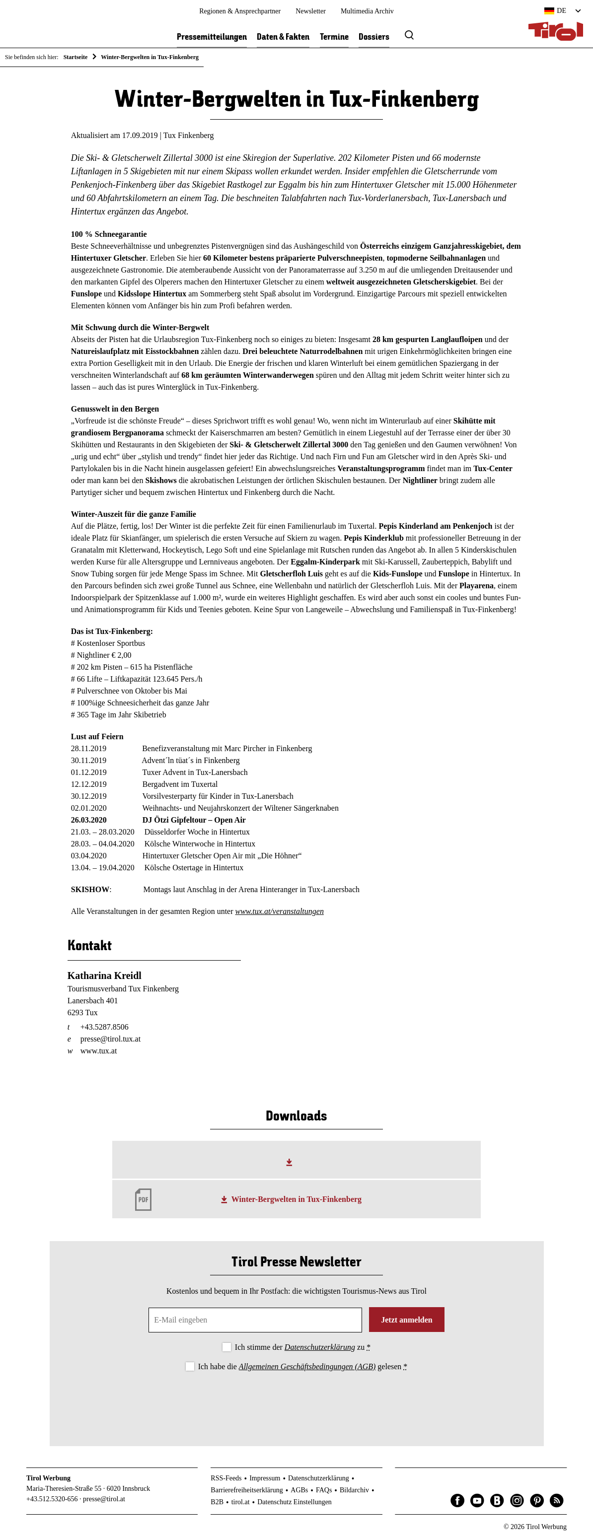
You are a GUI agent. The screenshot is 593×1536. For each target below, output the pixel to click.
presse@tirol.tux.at (110, 1039)
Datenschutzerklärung (320, 1347)
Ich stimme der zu (303, 1347)
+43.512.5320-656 (52, 1499)
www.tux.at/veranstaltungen (279, 911)
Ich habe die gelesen (303, 1366)
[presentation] (296, 1400)
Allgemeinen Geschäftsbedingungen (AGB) (307, 1366)
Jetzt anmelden (407, 1320)
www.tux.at (98, 1051)
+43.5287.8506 (104, 1027)
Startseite (76, 57)
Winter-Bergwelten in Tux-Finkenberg (296, 1199)
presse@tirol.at (104, 1499)
